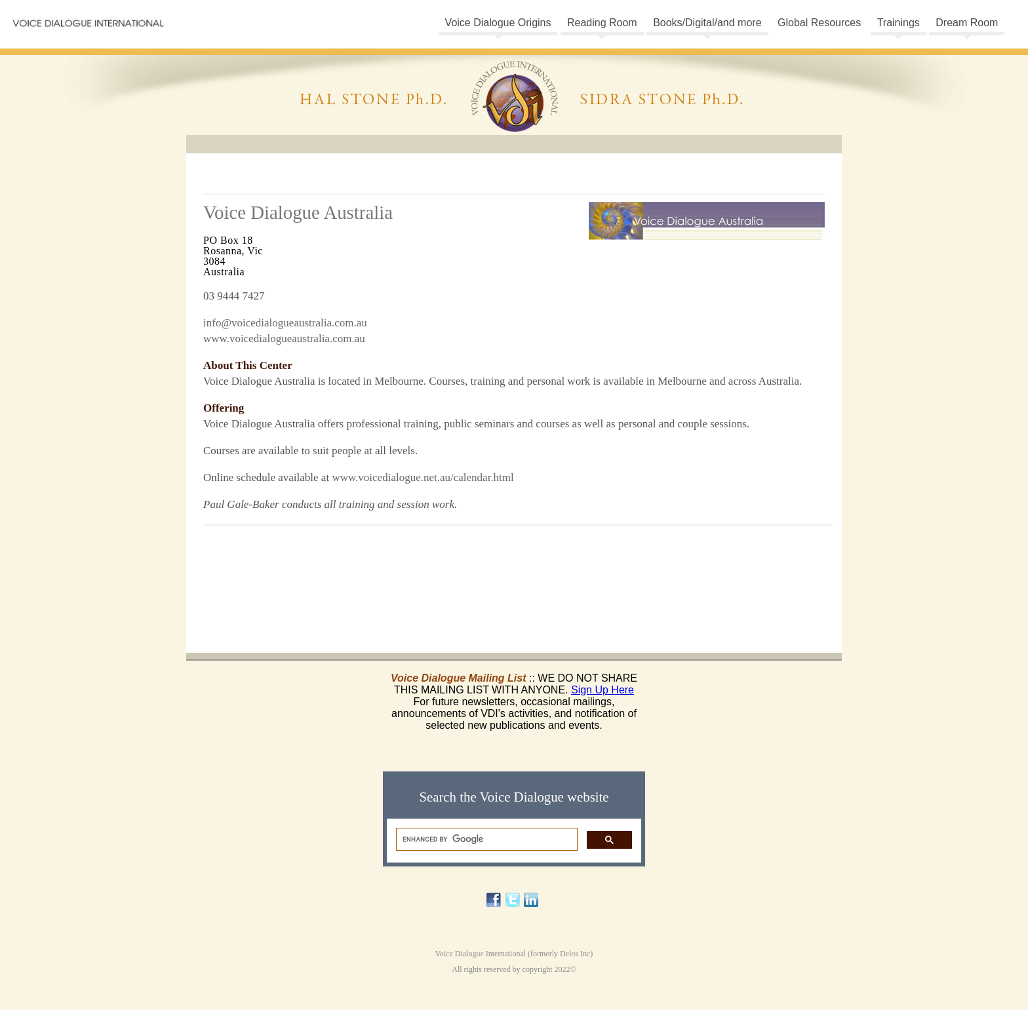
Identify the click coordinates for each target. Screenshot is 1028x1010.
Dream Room (967, 22)
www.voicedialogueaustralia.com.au (284, 338)
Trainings (898, 22)
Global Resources (819, 22)
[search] (485, 839)
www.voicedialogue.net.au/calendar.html (422, 477)
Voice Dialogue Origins (498, 22)
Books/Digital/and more (707, 22)
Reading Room (602, 22)
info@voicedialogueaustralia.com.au (285, 323)
